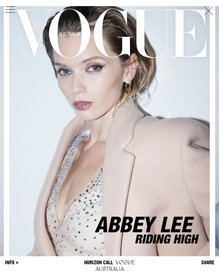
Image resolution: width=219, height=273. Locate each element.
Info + (12, 262)
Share (207, 262)
